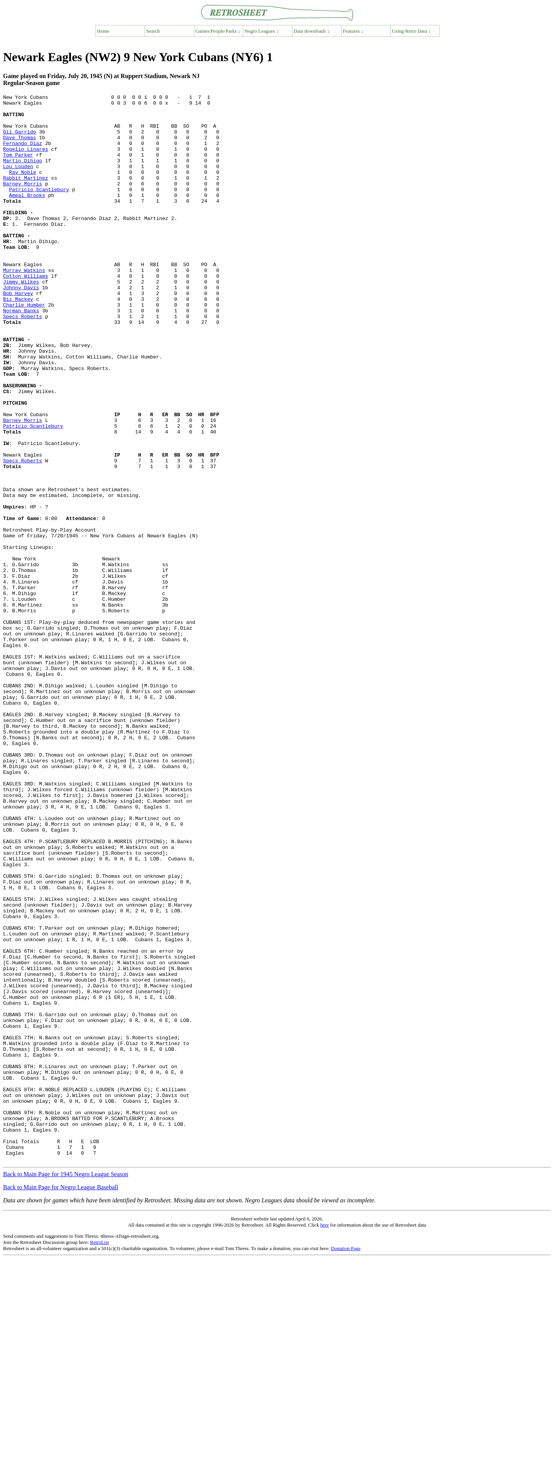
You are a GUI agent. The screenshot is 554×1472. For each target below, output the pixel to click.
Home (103, 31)
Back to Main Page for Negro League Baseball (60, 1400)
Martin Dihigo (22, 174)
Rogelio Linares (25, 160)
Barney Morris (22, 201)
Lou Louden (18, 181)
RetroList (99, 1456)
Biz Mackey (18, 340)
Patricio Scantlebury (39, 208)
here (324, 1438)
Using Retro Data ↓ (411, 31)
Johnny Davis (21, 326)
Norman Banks (21, 354)
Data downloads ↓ (312, 31)
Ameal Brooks (27, 215)
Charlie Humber (24, 347)
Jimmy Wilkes (21, 319)
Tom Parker (18, 167)
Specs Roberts (22, 361)
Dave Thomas (19, 146)
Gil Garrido (19, 139)
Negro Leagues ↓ (262, 31)
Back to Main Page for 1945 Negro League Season (65, 1387)
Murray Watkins (24, 305)
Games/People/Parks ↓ (217, 31)
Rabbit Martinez (25, 195)
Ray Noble (22, 188)
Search (153, 31)
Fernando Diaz (22, 153)
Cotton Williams (25, 312)
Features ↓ (353, 31)
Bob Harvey (18, 333)
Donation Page (345, 1462)
